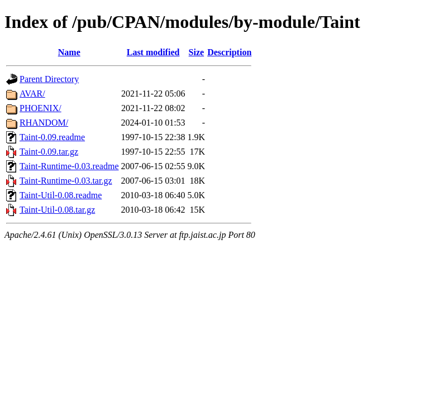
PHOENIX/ (40, 108)
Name (69, 52)
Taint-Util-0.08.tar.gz (57, 209)
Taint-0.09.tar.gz (49, 151)
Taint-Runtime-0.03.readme (69, 166)
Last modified (153, 52)
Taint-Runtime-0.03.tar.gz (66, 180)
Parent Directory (49, 79)
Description (229, 52)
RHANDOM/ (44, 122)
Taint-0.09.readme (52, 137)
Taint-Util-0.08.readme (61, 195)
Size (196, 52)
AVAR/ (32, 93)
